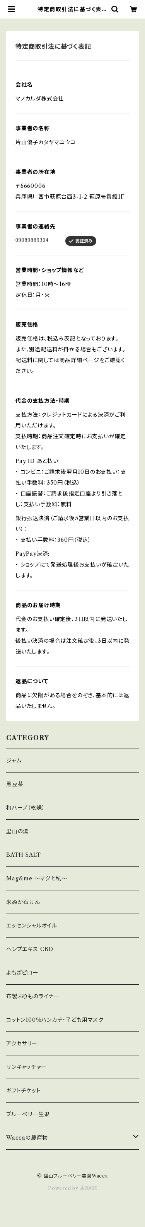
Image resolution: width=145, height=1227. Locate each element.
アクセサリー (22, 1043)
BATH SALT (23, 854)
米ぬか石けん (23, 902)
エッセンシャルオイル (31, 925)
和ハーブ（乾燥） (25, 807)
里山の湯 (17, 831)
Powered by (72, 1188)
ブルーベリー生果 (27, 1114)
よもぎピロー (22, 972)
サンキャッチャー (26, 1067)
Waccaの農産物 (27, 1137)
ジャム (13, 760)
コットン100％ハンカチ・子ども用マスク (55, 1019)
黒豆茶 (14, 784)
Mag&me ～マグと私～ (36, 878)
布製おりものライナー (33, 996)
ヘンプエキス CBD (29, 949)
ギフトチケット (23, 1090)
